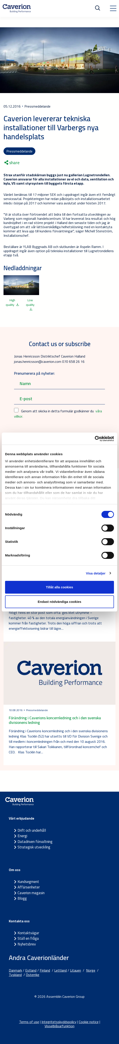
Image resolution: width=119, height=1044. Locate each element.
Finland (45, 970)
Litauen (75, 970)
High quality (12, 302)
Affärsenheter (29, 887)
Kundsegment (28, 881)
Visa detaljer (95, 573)
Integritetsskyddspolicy (58, 1021)
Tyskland (15, 974)
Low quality (30, 304)
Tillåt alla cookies (59, 587)
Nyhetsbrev (27, 944)
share (12, 162)
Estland (30, 970)
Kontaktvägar (28, 932)
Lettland (60, 970)
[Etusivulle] (17, 8)
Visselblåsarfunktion (59, 1026)
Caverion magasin (31, 892)
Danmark (15, 970)
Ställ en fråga (28, 938)
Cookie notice (89, 1021)
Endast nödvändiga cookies (59, 602)
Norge (90, 970)
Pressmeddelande (19, 151)
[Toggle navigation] (113, 8)
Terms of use (29, 1021)
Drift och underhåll (32, 830)
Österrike (32, 974)
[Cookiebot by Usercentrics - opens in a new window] (95, 439)
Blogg (22, 898)
